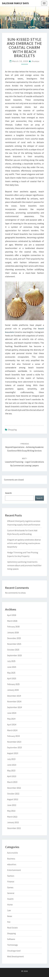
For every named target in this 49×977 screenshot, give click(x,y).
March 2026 (12, 621)
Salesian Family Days (15, 3)
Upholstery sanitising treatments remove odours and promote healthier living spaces (24, 565)
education (11, 864)
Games (10, 887)
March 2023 (12, 782)
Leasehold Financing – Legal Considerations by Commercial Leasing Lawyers (24, 462)
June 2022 (11, 805)
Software (11, 939)
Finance (10, 881)
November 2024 (14, 701)
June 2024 (11, 713)
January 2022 (13, 822)
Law (9, 910)
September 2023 (14, 747)
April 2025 (11, 678)
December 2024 (14, 695)
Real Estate (12, 927)
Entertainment (14, 870)
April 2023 (11, 776)
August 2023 (12, 753)
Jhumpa (35, 61)
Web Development (15, 956)
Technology (12, 945)
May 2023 (11, 770)
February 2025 (13, 684)
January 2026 (13, 632)
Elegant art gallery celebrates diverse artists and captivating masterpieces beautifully (24, 543)
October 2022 (13, 793)
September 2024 (14, 707)
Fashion (10, 875)
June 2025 (11, 667)
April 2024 (11, 724)
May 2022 (11, 810)
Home (10, 904)
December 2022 (14, 788)
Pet (8, 922)
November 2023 (14, 741)
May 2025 (11, 672)
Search (8, 493)
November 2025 (14, 644)
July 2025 (11, 661)
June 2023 (11, 764)
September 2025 (14, 655)
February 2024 (13, 736)
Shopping (12, 429)
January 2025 (13, 690)
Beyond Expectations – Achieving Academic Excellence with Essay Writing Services (24, 447)
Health (10, 899)
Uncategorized (13, 950)
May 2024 (11, 718)
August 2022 (12, 799)
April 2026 (11, 615)
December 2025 (14, 638)
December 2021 (14, 828)
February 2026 (13, 626)
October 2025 (13, 649)
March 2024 (12, 730)
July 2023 (11, 759)
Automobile (12, 852)
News (9, 916)
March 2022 (12, 816)
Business (11, 858)
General (10, 893)
